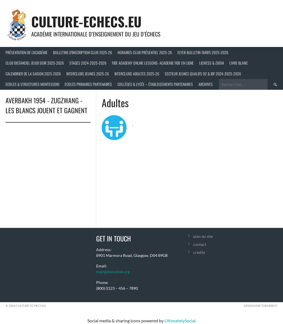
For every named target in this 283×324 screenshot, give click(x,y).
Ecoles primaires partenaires (88, 84)
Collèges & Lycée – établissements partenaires (155, 84)
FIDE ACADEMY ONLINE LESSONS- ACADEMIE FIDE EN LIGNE (153, 63)
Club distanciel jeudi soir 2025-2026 (35, 63)
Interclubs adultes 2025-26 (136, 74)
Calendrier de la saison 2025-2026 (33, 74)
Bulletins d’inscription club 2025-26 (82, 52)
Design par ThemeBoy (260, 305)
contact (199, 244)
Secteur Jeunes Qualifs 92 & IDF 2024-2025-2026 (203, 74)
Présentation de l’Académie (27, 52)
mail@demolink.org (113, 271)
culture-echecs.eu (86, 21)
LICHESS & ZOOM (211, 63)
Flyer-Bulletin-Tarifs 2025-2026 (202, 52)
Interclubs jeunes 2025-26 (87, 74)
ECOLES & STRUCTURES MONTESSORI (32, 84)
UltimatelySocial (180, 320)
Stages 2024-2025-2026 (87, 63)
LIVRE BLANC (238, 63)
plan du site (203, 236)
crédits (199, 252)
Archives (205, 84)
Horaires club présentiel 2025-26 (144, 52)
